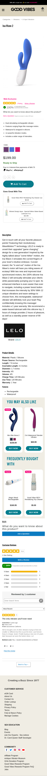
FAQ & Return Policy (13, 713)
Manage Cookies (11, 716)
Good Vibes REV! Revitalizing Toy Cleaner (34, 498)
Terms (6, 710)
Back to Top (23, 665)
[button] (6, 149)
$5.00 (33, 505)
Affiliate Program (11, 755)
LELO (18, 339)
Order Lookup (10, 702)
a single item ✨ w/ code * (23, 2)
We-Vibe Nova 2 (13, 435)
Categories (6, 19)
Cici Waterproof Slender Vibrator (33, 436)
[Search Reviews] (23, 601)
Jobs (6, 769)
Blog (6, 729)
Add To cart (18, 184)
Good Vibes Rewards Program (17, 764)
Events (7, 732)
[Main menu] (3, 9)
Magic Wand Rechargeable (13, 498)
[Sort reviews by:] (23, 608)
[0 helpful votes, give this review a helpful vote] (5, 646)
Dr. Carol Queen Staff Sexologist (17, 738)
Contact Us (9, 699)
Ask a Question (8, 116)
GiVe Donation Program (14, 761)
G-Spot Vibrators (28, 19)
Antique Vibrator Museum (14, 758)
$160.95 (13, 505)
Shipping (8, 704)
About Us (8, 696)
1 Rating (19, 103)
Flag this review (9, 651)
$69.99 (34, 442)
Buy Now (13, 448)
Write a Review (30, 103)
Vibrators (16, 19)
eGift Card (8, 693)
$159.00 (13, 443)
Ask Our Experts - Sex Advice (16, 735)
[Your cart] (42, 10)
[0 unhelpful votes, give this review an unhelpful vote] (11, 646)
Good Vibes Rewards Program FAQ (19, 766)
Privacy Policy (10, 707)
